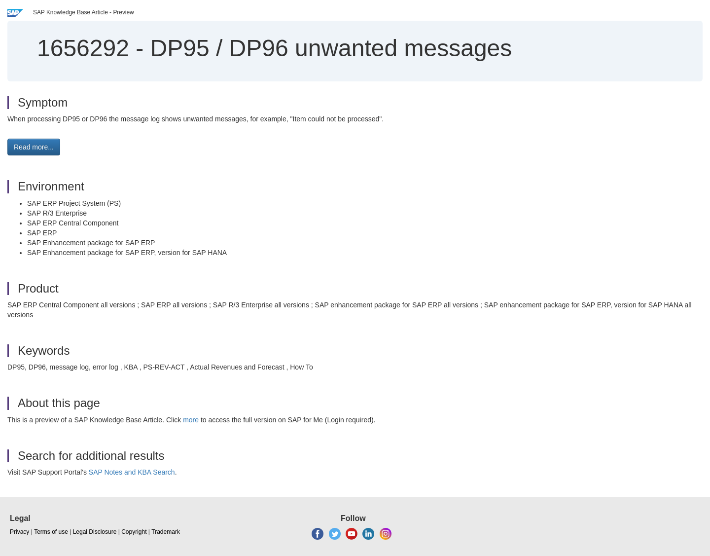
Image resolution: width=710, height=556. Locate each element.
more (191, 420)
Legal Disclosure (95, 531)
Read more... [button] (34, 147)
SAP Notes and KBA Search (132, 472)
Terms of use (51, 531)
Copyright (133, 531)
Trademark (165, 531)
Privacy (19, 531)
